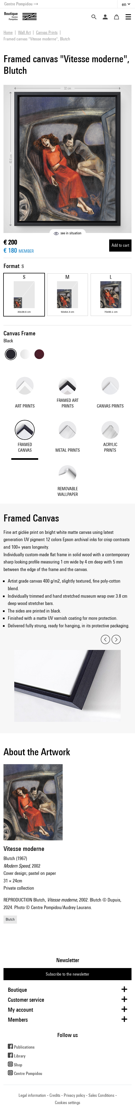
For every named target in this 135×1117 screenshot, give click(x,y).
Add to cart (120, 245)
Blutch (10, 919)
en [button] (124, 4)
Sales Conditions (101, 1095)
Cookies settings (67, 1102)
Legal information (32, 1095)
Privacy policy (74, 1095)
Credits (54, 1095)
